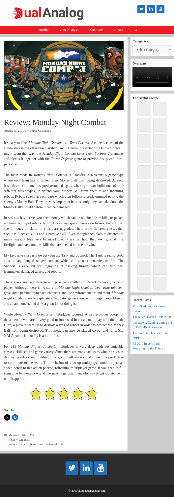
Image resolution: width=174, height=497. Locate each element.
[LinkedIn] (151, 9)
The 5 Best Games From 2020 (151, 316)
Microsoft (14, 435)
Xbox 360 (28, 435)
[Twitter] (141, 9)
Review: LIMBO (18, 439)
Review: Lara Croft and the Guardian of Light (36, 444)
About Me (96, 30)
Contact (118, 30)
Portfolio (42, 30)
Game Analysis (68, 30)
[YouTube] (160, 9)
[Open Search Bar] (135, 30)
